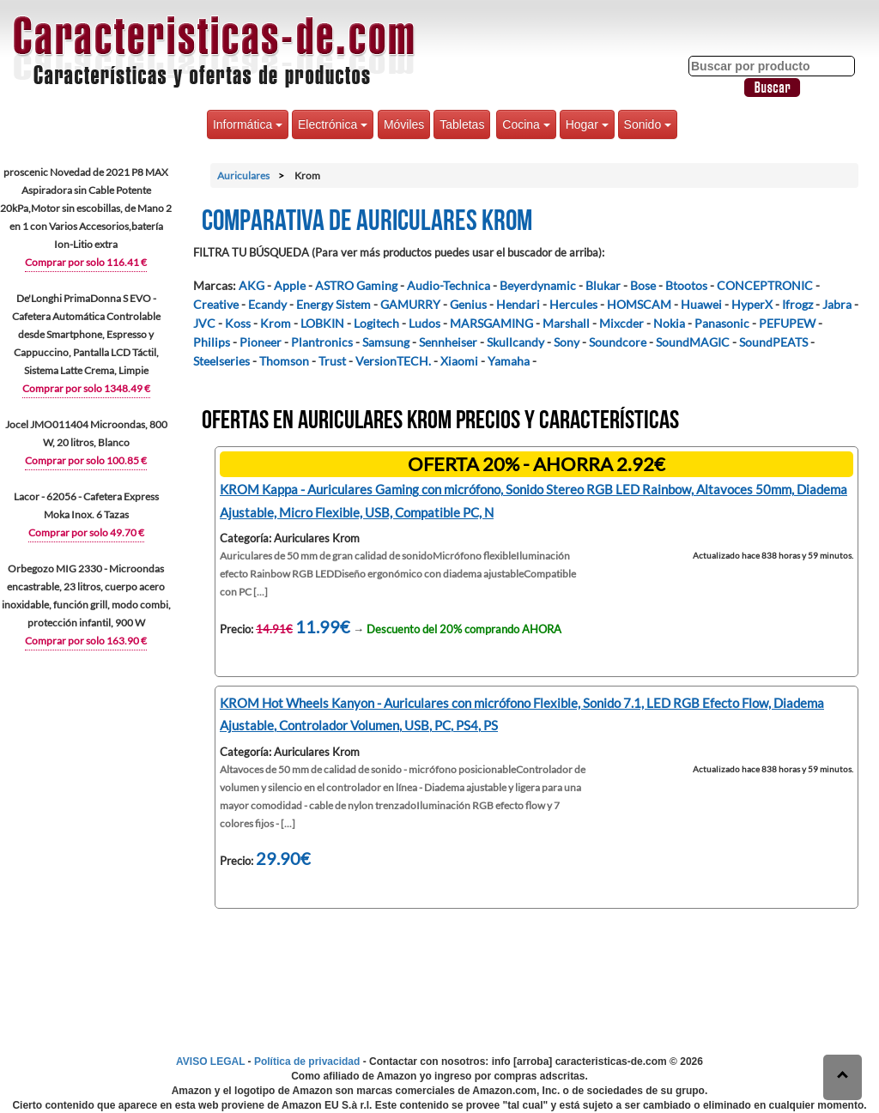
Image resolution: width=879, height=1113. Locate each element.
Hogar (587, 124)
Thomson (284, 361)
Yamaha (509, 361)
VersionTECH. (393, 361)
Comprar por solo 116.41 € (86, 262)
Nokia (669, 323)
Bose (643, 285)
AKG (251, 285)
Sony (566, 342)
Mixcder (621, 323)
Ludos (424, 323)
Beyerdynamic (538, 285)
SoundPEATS (773, 342)
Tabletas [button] (462, 124)
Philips (211, 342)
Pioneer (260, 342)
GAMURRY (410, 304)
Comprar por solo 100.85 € (86, 460)
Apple (290, 285)
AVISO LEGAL (210, 1062)
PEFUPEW (787, 323)
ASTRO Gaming (356, 285)
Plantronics (322, 342)
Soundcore (617, 342)
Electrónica (332, 124)
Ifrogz (797, 304)
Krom (275, 323)
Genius (468, 304)
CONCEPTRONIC (765, 285)
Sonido (647, 124)
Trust (332, 361)
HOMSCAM (639, 304)
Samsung (385, 342)
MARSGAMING (491, 323)
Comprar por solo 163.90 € (86, 640)
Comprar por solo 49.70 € (86, 532)
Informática (247, 124)
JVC (204, 323)
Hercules (573, 304)
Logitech (376, 323)
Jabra (837, 304)
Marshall (566, 323)
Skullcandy (515, 342)
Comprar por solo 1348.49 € (86, 388)
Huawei (701, 304)
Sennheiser (448, 342)
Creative (216, 304)
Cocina (525, 124)
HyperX (752, 304)
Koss (238, 323)
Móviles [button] (404, 124)
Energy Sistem (333, 304)
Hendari (518, 304)
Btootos (686, 285)
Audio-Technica (448, 285)
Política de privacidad (307, 1062)
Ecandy (267, 304)
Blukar (603, 285)
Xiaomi (459, 361)
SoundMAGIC (693, 342)
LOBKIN (322, 323)
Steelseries (221, 361)
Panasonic (721, 323)
